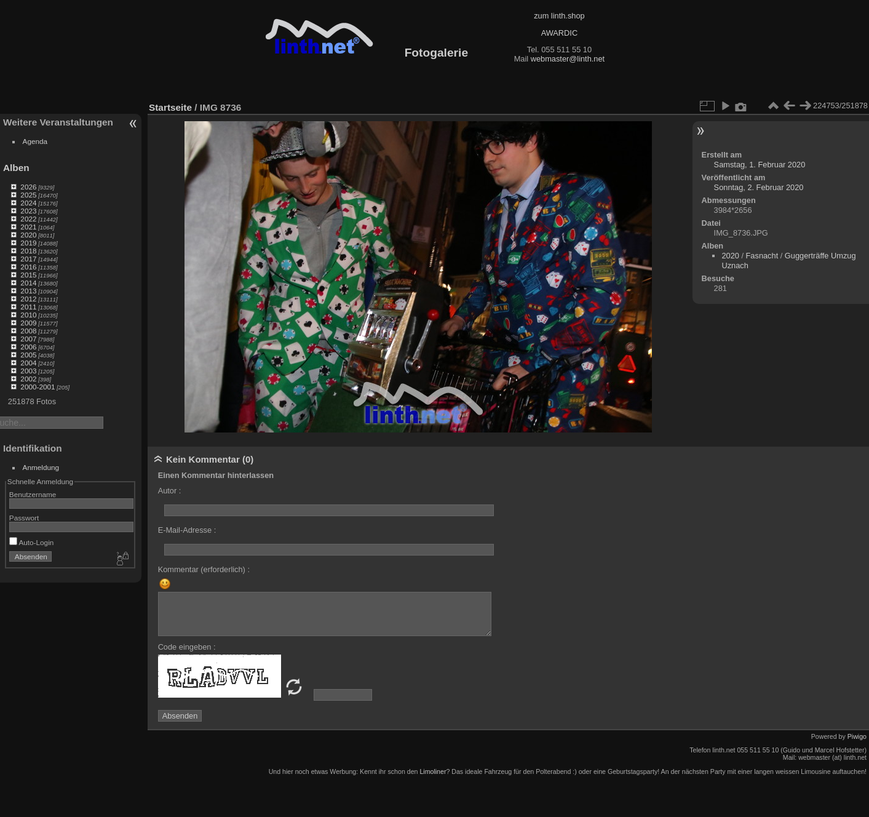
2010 (28, 315)
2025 (28, 195)
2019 (28, 243)
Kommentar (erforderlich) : (204, 569)
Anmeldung (41, 467)
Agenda (35, 141)
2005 (28, 355)
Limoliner (432, 771)
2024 (28, 203)
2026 (28, 187)
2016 (28, 267)
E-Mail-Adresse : (187, 530)
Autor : (169, 490)
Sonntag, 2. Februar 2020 (759, 187)
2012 (28, 299)
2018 (28, 251)
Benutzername (33, 494)
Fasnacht (762, 255)
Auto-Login (31, 542)
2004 (28, 363)
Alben (16, 167)
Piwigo (857, 736)
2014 (28, 283)
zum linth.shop (559, 15)
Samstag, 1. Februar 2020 (760, 164)
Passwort (24, 518)
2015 (28, 275)
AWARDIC (559, 33)
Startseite (170, 107)
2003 (28, 371)
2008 (28, 331)
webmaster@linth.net (568, 58)
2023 (28, 211)
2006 (28, 347)
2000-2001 (37, 387)
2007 (28, 339)
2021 (28, 227)
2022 (28, 219)
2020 (28, 235)
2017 (28, 259)
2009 (28, 323)
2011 (28, 307)
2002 (28, 379)
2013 (28, 291)
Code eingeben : (187, 647)
